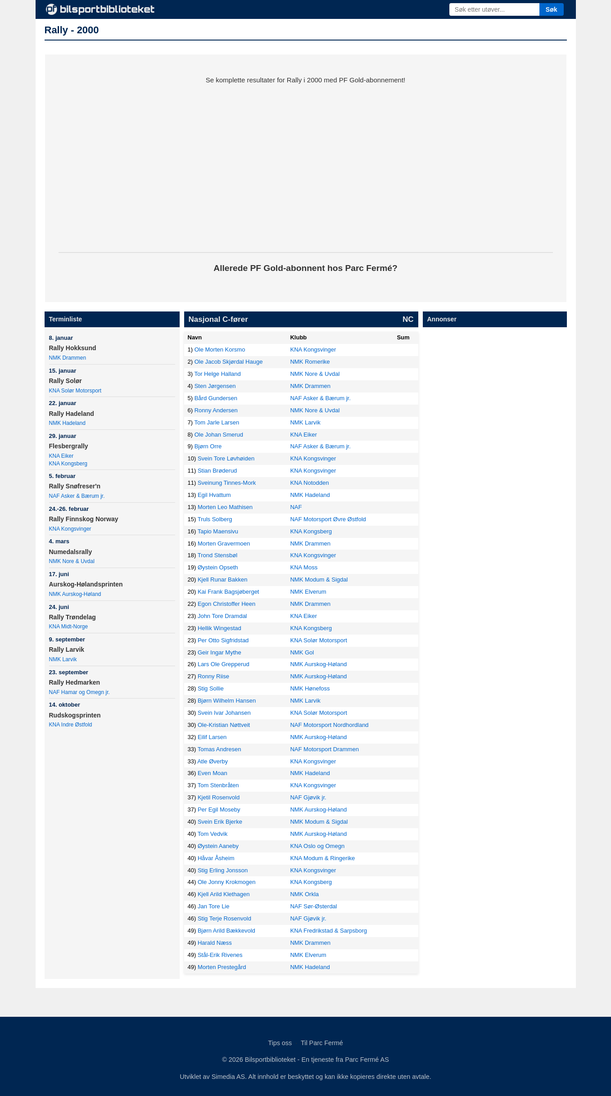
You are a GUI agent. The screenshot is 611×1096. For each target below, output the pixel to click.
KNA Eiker (61, 456)
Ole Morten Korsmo (220, 349)
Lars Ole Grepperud (223, 664)
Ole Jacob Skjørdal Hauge (229, 361)
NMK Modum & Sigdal (319, 579)
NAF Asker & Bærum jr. (77, 496)
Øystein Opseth (218, 567)
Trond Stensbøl (217, 555)
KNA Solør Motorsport (75, 391)
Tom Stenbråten (218, 785)
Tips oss (280, 1042)
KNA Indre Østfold (70, 725)
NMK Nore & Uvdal (72, 561)
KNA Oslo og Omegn (317, 846)
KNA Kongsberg (68, 463)
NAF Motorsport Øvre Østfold (328, 519)
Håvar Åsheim (216, 858)
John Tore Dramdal (222, 616)
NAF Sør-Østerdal (313, 906)
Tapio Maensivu (218, 531)
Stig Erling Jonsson (223, 870)
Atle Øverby (212, 761)
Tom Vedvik (212, 833)
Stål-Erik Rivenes (220, 955)
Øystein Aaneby (218, 846)
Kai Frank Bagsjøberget (228, 591)
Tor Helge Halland (217, 373)
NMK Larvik (63, 659)
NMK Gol (302, 652)
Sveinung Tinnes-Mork (227, 482)
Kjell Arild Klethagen (224, 894)
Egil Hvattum (214, 495)
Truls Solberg (215, 519)
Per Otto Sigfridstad (223, 640)
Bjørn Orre (208, 446)
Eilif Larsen (212, 737)
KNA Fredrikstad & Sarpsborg (328, 930)
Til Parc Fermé (322, 1042)
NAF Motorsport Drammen (324, 749)
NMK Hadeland (67, 423)
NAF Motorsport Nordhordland (329, 725)
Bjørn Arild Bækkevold (226, 930)
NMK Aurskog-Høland (75, 594)
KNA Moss (303, 567)
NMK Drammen (67, 358)
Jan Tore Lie (214, 906)
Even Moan (212, 773)
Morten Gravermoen (224, 543)
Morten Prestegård (222, 967)
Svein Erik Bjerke (220, 821)
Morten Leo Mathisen (225, 507)
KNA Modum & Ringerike (322, 858)
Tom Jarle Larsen (216, 422)
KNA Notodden (309, 482)
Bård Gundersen (216, 398)
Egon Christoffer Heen (226, 603)
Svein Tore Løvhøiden (226, 458)
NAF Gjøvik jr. (308, 797)
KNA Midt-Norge (68, 626)
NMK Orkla (304, 894)
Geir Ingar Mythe (219, 652)
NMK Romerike (310, 361)
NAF (296, 507)
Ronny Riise (213, 676)
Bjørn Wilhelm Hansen (227, 700)
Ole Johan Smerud (219, 434)
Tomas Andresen (219, 749)
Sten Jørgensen (215, 386)
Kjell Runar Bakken (223, 579)
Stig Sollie (211, 688)
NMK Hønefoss (310, 688)
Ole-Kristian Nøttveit (224, 725)
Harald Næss (215, 942)
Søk (551, 9)
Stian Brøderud (217, 470)
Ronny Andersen (216, 410)
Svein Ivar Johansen (224, 712)
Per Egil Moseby (219, 809)
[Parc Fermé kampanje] (306, 162)
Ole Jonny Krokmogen (227, 882)
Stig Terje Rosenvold (224, 918)
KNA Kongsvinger (70, 529)
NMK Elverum (308, 591)
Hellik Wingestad (219, 628)
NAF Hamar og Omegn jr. (79, 692)
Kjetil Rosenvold (219, 797)
